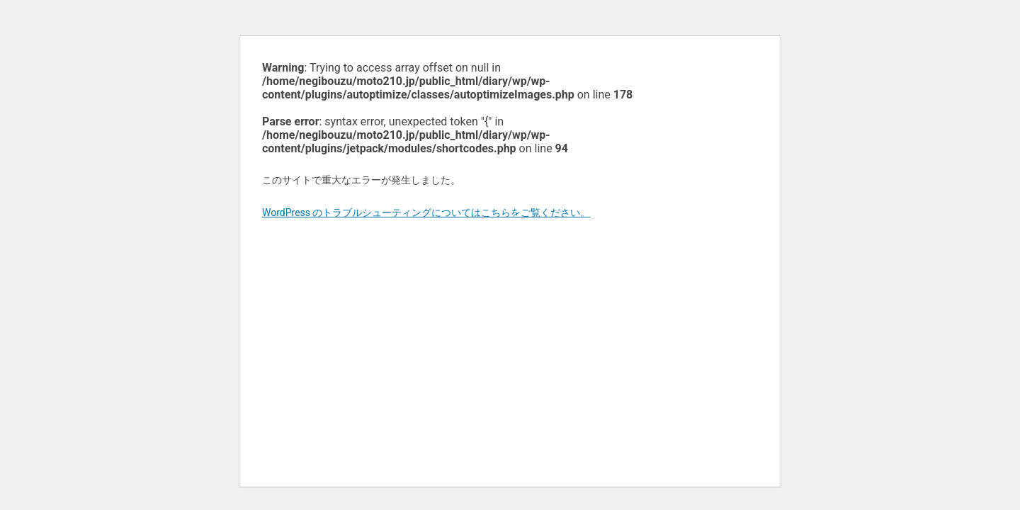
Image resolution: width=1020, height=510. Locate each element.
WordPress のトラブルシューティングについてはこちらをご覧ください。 (426, 212)
